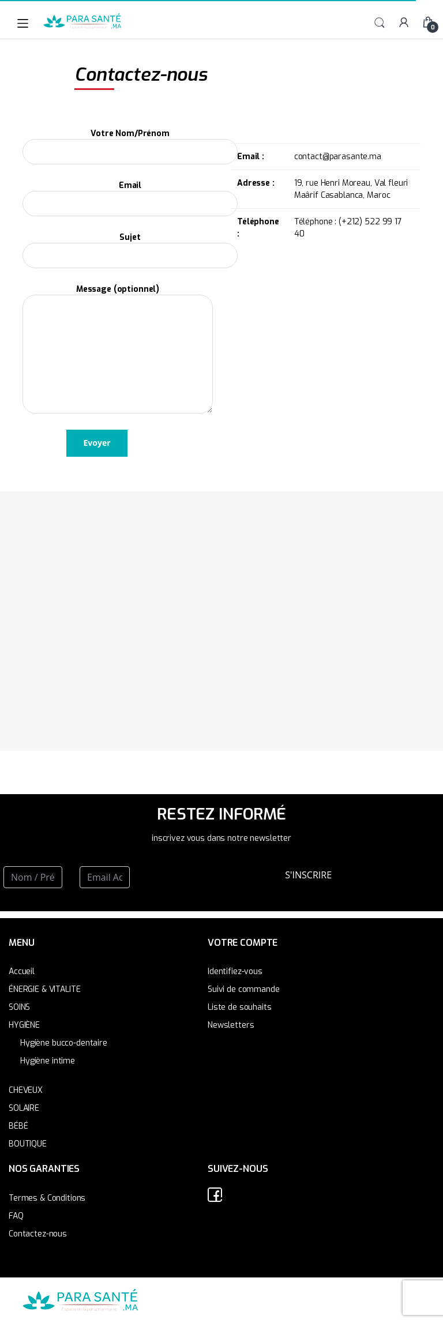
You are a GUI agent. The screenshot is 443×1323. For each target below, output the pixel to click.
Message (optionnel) (117, 294)
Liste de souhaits (240, 1007)
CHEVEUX (26, 1090)
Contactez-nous (38, 1233)
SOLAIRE (24, 1108)
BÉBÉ (18, 1126)
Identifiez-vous (235, 971)
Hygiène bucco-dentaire (63, 1043)
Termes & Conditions (47, 1198)
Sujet (130, 246)
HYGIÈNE (24, 1025)
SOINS (19, 1007)
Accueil (22, 971)
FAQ (16, 1216)
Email (130, 195)
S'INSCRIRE (308, 875)
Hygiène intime (47, 1060)
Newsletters (231, 1025)
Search (379, 23)
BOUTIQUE (28, 1143)
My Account (403, 23)
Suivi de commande (244, 989)
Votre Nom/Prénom (130, 143)
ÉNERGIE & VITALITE (44, 989)
